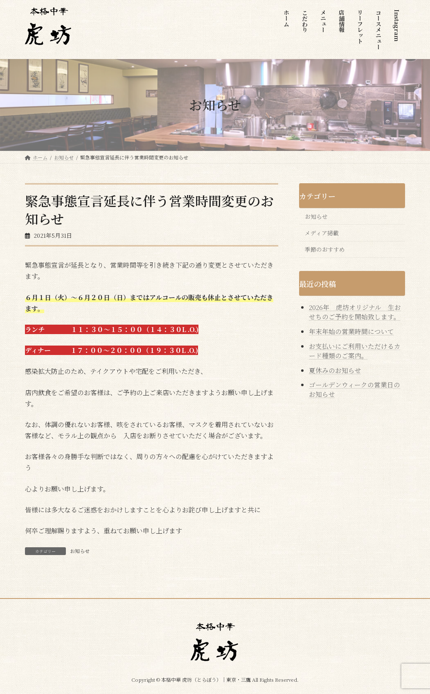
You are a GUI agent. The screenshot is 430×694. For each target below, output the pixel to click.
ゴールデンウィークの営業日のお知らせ (354, 389)
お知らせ (80, 550)
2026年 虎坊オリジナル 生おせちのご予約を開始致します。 (355, 312)
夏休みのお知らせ (335, 370)
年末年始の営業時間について (351, 332)
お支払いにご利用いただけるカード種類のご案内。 (355, 350)
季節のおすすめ (325, 250)
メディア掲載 (322, 233)
